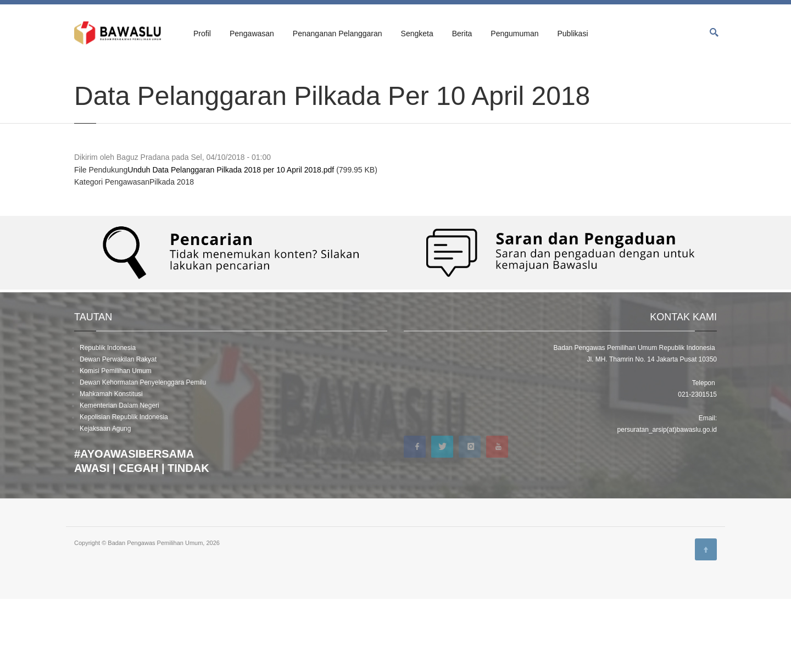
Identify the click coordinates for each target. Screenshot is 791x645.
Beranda (85, 72)
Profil (202, 33)
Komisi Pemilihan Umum (116, 417)
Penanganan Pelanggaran (337, 33)
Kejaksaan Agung (105, 475)
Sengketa (417, 33)
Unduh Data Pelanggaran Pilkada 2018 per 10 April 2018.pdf (230, 216)
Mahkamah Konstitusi (111, 440)
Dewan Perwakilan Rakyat (118, 405)
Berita (462, 33)
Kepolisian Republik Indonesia (124, 463)
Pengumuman (514, 33)
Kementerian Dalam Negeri (119, 451)
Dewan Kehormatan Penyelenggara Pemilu (143, 428)
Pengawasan (252, 33)
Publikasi (572, 33)
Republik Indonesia (108, 394)
